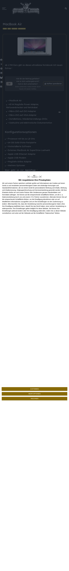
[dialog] (34, 371)
